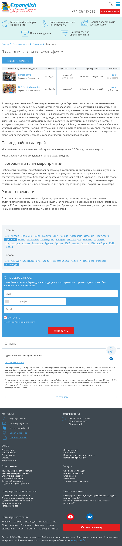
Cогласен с (14, 317)
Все (7, 235)
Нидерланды (12, 243)
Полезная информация (74, 457)
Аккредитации (9, 460)
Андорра (44, 528)
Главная (5, 44)
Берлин (46, 260)
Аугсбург (15, 260)
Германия (37, 44)
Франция (99, 239)
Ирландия (27, 235)
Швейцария (47, 239)
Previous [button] (6, 397)
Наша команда (9, 452)
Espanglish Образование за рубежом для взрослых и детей (18, 7)
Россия (9, 246)
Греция (59, 243)
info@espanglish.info (19, 423)
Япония (85, 243)
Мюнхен (101, 260)
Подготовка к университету (15, 483)
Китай (75, 243)
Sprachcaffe (24, 74)
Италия (26, 243)
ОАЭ (67, 243)
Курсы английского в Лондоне (17, 500)
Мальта (46, 235)
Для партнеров (70, 450)
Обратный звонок (18, 432)
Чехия (21, 239)
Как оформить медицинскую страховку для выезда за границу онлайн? (89, 497)
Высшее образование (12, 480)
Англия (15, 235)
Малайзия (33, 239)
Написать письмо (18, 437)
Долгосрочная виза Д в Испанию (18, 498)
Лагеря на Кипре (10, 505)
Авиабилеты (69, 478)
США (55, 235)
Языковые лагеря (21, 44)
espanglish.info (78, 540)
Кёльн (74, 260)
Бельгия (87, 239)
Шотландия (74, 239)
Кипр (37, 235)
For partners (69, 452)
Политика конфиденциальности (79, 455)
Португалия (102, 235)
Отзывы (5, 457)
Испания (89, 235)
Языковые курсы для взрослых (17, 470)
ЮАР (112, 243)
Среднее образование (12, 478)
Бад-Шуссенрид (31, 260)
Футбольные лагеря (11, 503)
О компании (8, 450)
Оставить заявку (110, 11)
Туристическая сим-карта (75, 480)
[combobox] (7, 301)
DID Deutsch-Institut (29, 87)
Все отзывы (61, 397)
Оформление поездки (74, 470)
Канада (64, 235)
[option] (61, 367)
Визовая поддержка (73, 473)
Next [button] (116, 397)
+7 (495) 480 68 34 (84, 11)
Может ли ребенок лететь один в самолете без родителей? (86, 502)
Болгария (37, 243)
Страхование (69, 475)
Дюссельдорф (61, 260)
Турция (49, 243)
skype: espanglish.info (20, 428)
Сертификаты (8, 455)
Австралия (76, 235)
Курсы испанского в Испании (16, 495)
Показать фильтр (17, 61)
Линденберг (87, 260)
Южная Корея (99, 243)
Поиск (110, 4)
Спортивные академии (13, 475)
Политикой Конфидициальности (19, 321)
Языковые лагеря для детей (15, 473)
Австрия (60, 239)
